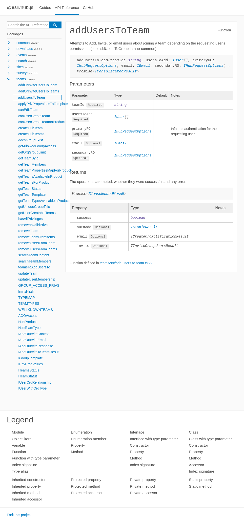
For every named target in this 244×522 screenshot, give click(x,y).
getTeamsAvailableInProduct (40, 176)
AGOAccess (27, 316)
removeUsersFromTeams (37, 249)
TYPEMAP (26, 298)
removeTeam (28, 231)
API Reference (67, 7)
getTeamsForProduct (34, 182)
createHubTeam (30, 128)
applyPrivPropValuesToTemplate (43, 104)
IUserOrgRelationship (34, 382)
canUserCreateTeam (34, 116)
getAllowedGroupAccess (37, 146)
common (23, 43)
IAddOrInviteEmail (32, 340)
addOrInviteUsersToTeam (37, 85)
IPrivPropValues (30, 364)
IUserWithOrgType (32, 388)
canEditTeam (28, 110)
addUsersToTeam (31, 97)
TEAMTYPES (28, 303)
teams (21, 79)
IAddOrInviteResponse (35, 346)
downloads (25, 49)
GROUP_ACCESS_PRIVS (39, 285)
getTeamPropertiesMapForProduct (44, 170)
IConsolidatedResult (116, 71)
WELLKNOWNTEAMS (35, 310)
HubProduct (27, 322)
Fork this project (19, 515)
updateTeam (27, 273)
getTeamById (28, 158)
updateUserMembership (36, 279)
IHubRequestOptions (97, 66)
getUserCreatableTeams (37, 213)
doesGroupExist (30, 140)
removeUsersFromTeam (36, 243)
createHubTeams (31, 134)
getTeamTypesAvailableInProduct (44, 201)
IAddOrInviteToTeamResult (39, 352)
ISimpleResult (144, 228)
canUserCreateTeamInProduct (41, 122)
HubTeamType (29, 328)
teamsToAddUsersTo (34, 267)
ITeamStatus (28, 376)
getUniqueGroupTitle (34, 207)
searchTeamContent (33, 255)
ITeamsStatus (28, 370)
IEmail (143, 66)
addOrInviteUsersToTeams (38, 91)
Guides (45, 7)
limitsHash (26, 291)
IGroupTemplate (30, 358)
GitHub (88, 7)
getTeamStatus (29, 189)
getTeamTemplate (32, 194)
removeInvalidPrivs (32, 225)
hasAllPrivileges (30, 219)
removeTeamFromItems (36, 237)
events (22, 55)
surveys (22, 73)
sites (20, 67)
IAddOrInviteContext (33, 334)
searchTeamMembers (35, 261)
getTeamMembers (32, 164)
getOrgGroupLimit (32, 152)
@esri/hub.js (20, 7)
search (22, 61)
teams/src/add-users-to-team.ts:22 (126, 264)
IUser (177, 60)
